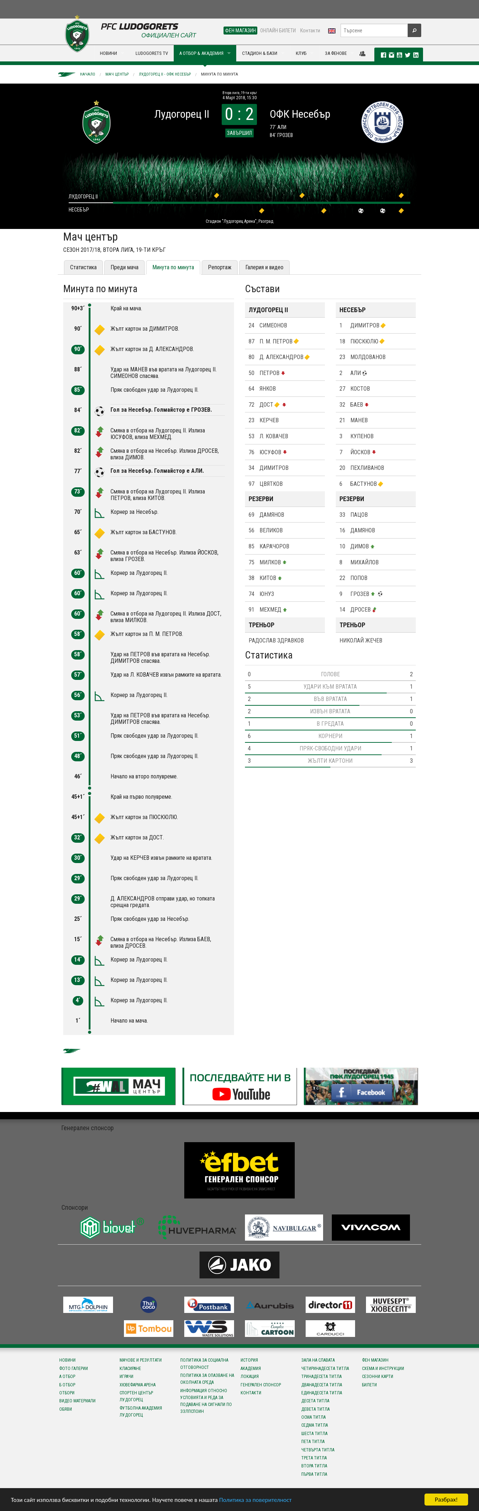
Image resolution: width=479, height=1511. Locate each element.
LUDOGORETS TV (152, 53)
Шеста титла (314, 1433)
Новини (67, 1360)
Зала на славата (318, 1360)
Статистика (83, 267)
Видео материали (77, 1400)
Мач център (117, 74)
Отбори (67, 1392)
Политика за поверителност (255, 1500)
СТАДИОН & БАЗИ (259, 53)
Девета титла (315, 1409)
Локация (250, 1376)
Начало (87, 74)
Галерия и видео (264, 267)
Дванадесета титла (321, 1384)
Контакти (310, 30)
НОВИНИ (108, 53)
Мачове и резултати (141, 1360)
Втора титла (314, 1465)
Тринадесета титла (321, 1376)
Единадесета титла (321, 1392)
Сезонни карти (377, 1376)
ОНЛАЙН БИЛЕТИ (278, 30)
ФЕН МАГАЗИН (240, 30)
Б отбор (67, 1384)
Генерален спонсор (261, 1384)
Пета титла (313, 1441)
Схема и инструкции (383, 1368)
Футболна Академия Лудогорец (141, 1412)
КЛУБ (301, 53)
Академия (251, 1368)
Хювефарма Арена (138, 1384)
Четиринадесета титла (325, 1368)
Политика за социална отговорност (204, 1364)
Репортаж (220, 267)
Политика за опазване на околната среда (207, 1379)
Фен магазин (375, 1360)
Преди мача (124, 267)
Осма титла (313, 1417)
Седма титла (314, 1425)
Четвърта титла (317, 1449)
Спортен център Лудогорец (136, 1396)
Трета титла (314, 1457)
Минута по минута (219, 74)
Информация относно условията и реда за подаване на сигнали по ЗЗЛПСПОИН (206, 1401)
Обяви (65, 1409)
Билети (369, 1384)
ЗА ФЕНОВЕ (336, 53)
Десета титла (315, 1400)
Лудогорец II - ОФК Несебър (165, 74)
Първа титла (314, 1474)
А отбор (67, 1376)
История (249, 1360)
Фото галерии (73, 1368)
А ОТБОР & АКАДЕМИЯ (201, 53)
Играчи (126, 1376)
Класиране (130, 1368)
